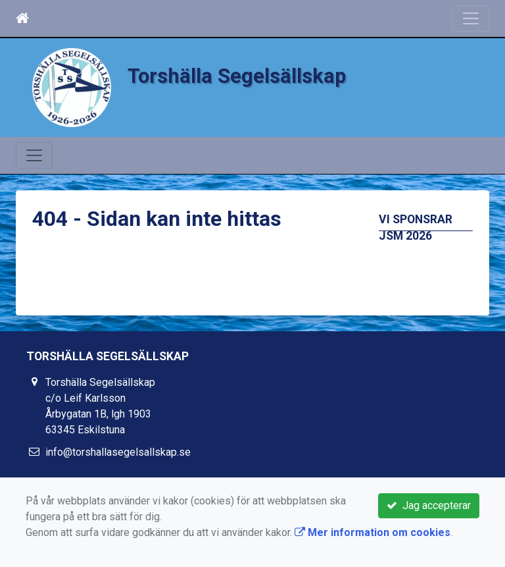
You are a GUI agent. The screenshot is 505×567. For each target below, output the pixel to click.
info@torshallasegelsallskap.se (118, 452)
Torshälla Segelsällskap (237, 76)
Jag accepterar (429, 505)
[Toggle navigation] (470, 18)
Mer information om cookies (372, 532)
